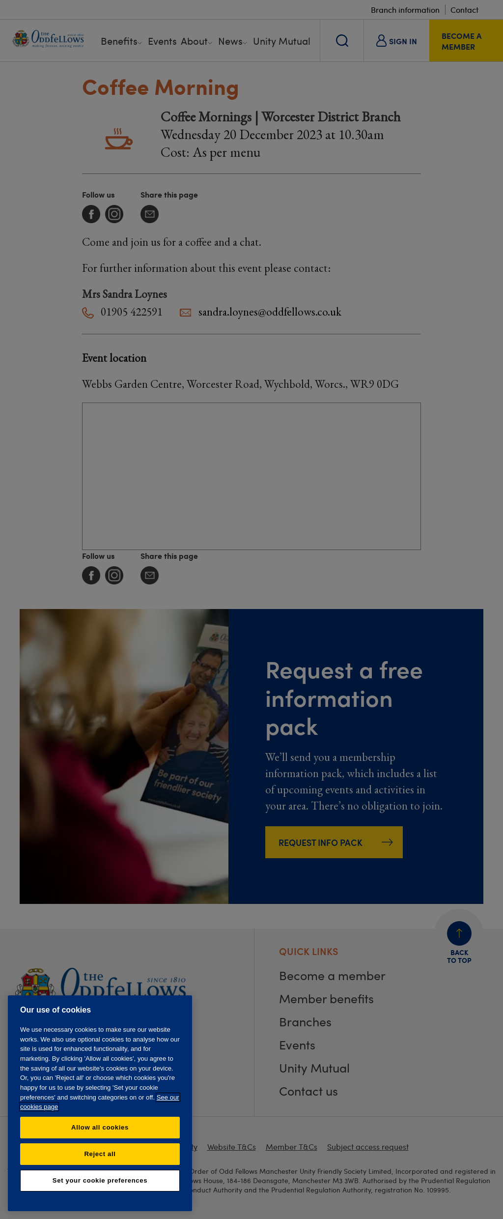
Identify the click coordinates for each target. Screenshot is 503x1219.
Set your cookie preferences (100, 1180)
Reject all (99, 1154)
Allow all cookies (100, 1127)
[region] (100, 1103)
